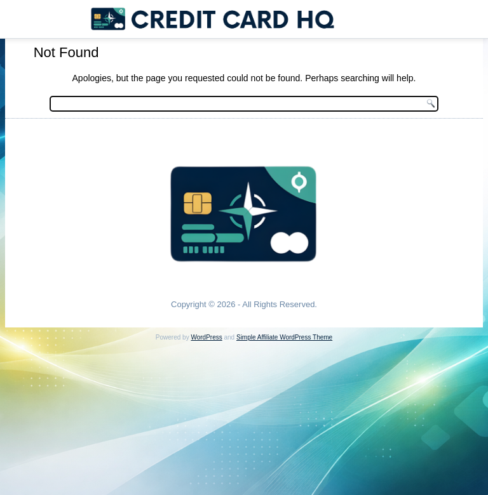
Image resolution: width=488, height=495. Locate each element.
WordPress (206, 337)
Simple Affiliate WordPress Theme (284, 337)
